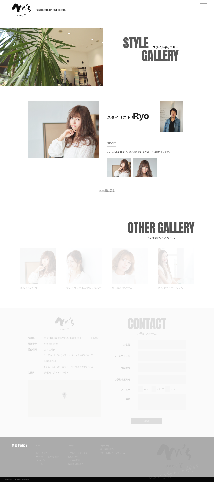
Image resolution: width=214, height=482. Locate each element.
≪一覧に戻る (107, 190)
